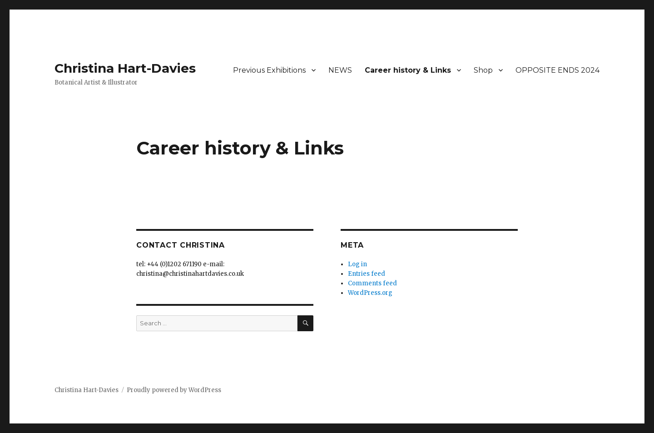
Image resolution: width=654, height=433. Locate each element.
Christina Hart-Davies (125, 68)
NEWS (340, 70)
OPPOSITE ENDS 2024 (557, 70)
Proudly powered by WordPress (174, 390)
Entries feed (366, 274)
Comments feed (372, 283)
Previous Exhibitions (269, 70)
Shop (483, 70)
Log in (357, 264)
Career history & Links (408, 70)
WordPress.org (370, 293)
